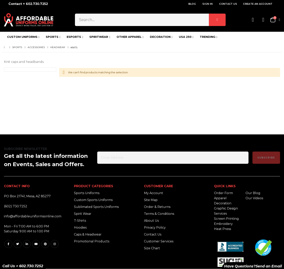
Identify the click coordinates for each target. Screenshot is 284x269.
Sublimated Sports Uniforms (96, 207)
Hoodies (80, 227)
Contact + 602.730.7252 (28, 4)
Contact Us (228, 3)
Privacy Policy (155, 227)
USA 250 (185, 37)
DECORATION (160, 37)
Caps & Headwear (88, 234)
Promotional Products (91, 241)
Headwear (57, 47)
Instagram (55, 244)
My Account (153, 193)
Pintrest (45, 244)
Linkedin (27, 244)
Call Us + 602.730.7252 (22, 266)
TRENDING (207, 37)
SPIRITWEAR (98, 37)
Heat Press (222, 229)
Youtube (36, 244)
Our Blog (253, 193)
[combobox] (150, 20)
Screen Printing (226, 219)
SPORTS (52, 37)
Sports (17, 47)
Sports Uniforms (86, 193)
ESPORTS (74, 37)
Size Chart (152, 248)
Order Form (223, 193)
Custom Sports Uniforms (93, 200)
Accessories (36, 47)
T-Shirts (80, 220)
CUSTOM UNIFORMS (22, 37)
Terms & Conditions (159, 214)
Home (5, 47)
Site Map (151, 200)
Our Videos (254, 198)
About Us (151, 220)
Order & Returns (157, 207)
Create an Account (257, 3)
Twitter (17, 244)
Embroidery (223, 224)
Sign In (207, 3)
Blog (192, 3)
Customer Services (158, 241)
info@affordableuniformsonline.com (32, 216)
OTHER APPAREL (129, 37)
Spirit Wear (82, 214)
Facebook (8, 244)
